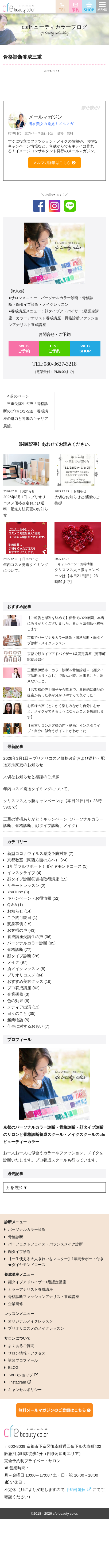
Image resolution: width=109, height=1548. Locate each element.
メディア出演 (19, 1007)
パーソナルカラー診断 (27, 943)
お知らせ (15, 911)
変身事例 (15, 924)
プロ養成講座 (19, 988)
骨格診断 (15, 949)
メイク (13, 962)
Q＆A (12, 904)
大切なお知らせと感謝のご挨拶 (31, 776)
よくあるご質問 (21, 1346)
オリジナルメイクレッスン (30, 1321)
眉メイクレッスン (23, 968)
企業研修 (15, 994)
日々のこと (17, 1013)
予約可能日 (76, 1489)
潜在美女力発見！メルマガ (51, 124)
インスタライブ (21, 872)
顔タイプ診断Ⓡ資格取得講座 (33, 879)
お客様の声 (17, 930)
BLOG (13, 1367)
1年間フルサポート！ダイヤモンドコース (44, 866)
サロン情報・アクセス (26, 1353)
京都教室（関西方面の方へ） (33, 860)
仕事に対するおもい (25, 1026)
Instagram (17, 1382)
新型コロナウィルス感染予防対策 (37, 853)
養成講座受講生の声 (25, 936)
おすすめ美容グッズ (25, 981)
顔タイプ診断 (19, 956)
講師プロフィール (23, 1360)
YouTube (15, 892)
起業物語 (15, 1020)
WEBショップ (21, 1375)
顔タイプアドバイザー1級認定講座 (37, 1282)
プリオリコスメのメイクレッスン (36, 1328)
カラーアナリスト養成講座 (30, 1289)
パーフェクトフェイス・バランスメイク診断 (45, 1244)
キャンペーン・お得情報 (29, 898)
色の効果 (15, 1000)
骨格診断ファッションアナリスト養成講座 (43, 1296)
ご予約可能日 (19, 917)
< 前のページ (18, 396)
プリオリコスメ (21, 975)
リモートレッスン (23, 885)
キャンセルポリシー (25, 1390)
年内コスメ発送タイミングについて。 (37, 788)
